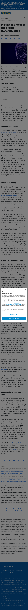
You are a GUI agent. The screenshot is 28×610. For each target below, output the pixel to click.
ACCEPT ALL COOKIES (14, 318)
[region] (14, 305)
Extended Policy (16, 303)
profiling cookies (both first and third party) (14, 304)
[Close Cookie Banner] (25, 290)
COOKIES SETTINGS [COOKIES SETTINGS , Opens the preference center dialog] (14, 314)
